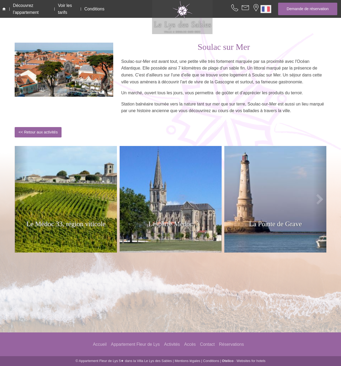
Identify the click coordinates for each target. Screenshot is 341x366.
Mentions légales (187, 361)
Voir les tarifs (65, 9)
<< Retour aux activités (38, 132)
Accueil (100, 344)
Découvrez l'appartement (26, 9)
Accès (190, 344)
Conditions (94, 9)
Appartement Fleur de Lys (135, 344)
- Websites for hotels (243, 361)
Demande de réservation (308, 9)
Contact (207, 344)
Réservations (231, 344)
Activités (172, 344)
